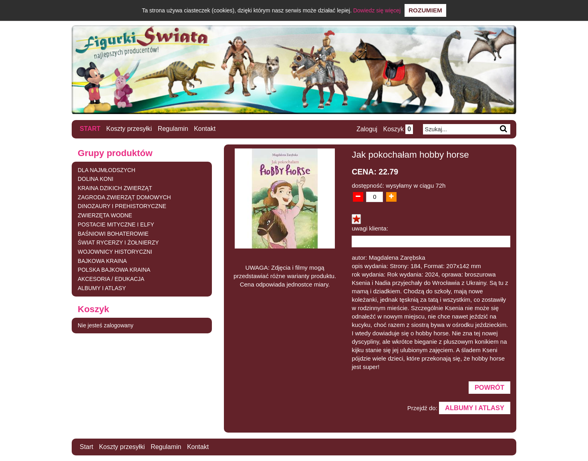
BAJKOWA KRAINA (102, 261)
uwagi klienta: (370, 227)
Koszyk (398, 129)
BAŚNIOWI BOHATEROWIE (113, 233)
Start (90, 128)
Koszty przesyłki (130, 128)
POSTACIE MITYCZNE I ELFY (116, 224)
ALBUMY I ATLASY (102, 288)
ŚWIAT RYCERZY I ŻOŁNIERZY (118, 242)
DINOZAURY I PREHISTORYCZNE (122, 206)
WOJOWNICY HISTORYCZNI (115, 252)
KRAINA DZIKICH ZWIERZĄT (115, 187)
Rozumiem (425, 10)
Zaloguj (366, 129)
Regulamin (173, 128)
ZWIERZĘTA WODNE (105, 215)
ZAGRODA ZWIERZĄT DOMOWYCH (124, 197)
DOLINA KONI (95, 178)
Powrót (489, 387)
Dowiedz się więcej (377, 10)
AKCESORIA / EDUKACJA (111, 279)
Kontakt (205, 128)
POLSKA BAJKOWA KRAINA (114, 270)
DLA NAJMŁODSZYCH (107, 169)
